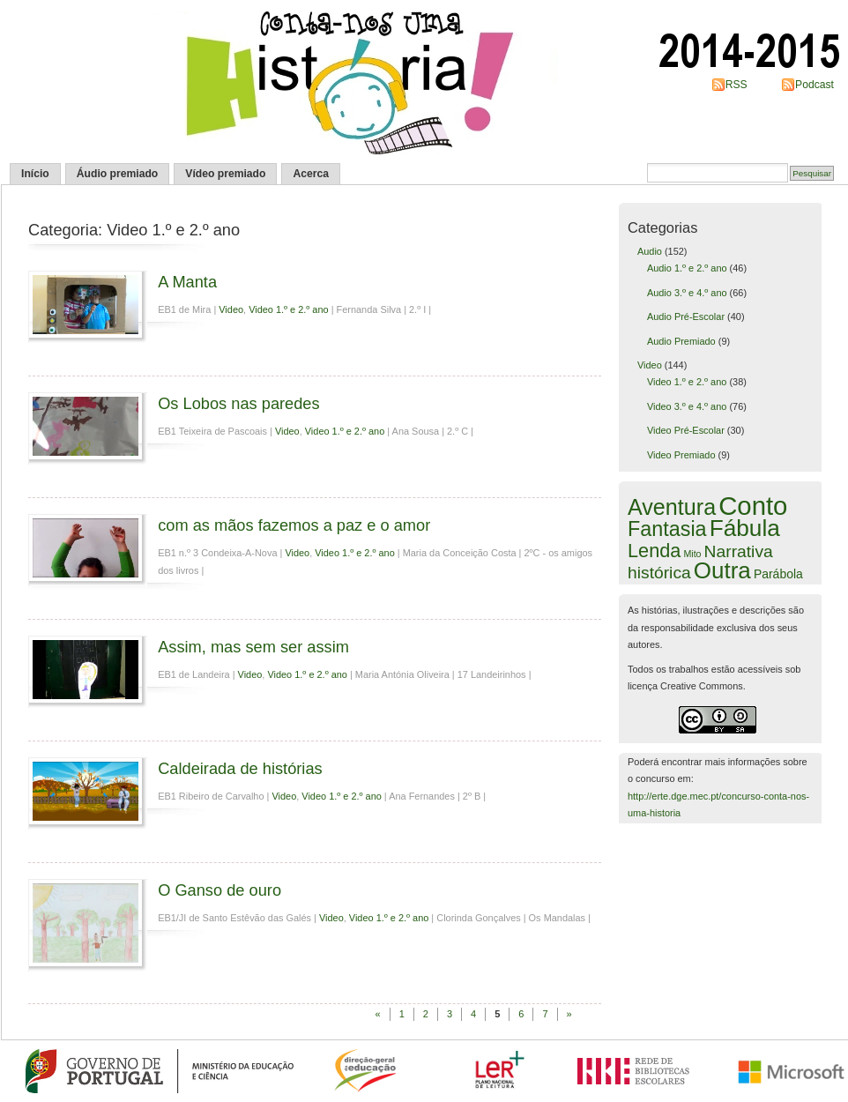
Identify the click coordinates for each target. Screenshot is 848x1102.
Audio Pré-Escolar (686, 316)
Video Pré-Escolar (686, 430)
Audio (649, 251)
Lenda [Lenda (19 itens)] (654, 551)
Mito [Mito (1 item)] (692, 553)
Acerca (311, 174)
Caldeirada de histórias (240, 768)
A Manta (187, 281)
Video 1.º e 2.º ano (289, 309)
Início (35, 174)
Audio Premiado (681, 341)
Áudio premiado (118, 174)
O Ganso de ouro (219, 890)
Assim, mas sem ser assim (253, 646)
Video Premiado (681, 455)
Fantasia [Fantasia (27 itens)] (667, 528)
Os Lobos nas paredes (238, 403)
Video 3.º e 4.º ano (687, 406)
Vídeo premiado (225, 174)
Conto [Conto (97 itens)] (752, 505)
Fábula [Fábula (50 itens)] (745, 528)
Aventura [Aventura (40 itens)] (672, 507)
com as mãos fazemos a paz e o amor (294, 525)
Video (231, 309)
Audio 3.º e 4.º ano (687, 292)
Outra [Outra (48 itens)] (722, 570)
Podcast (814, 84)
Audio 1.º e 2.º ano (687, 268)
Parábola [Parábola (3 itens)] (778, 574)
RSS (736, 84)
